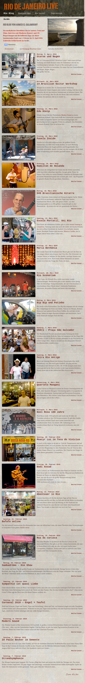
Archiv (26, 41)
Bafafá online (24, 528)
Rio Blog (9, 13)
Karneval (41, 13)
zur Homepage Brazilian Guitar (30, 49)
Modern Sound (66, 115)
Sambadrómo (25, 13)
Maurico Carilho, (69, 231)
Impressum (56, 13)
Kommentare (9, 49)
